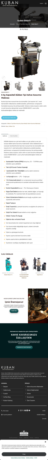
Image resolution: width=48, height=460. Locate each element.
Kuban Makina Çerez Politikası (18, 457)
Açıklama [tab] (5, 136)
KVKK (35, 457)
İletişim (31, 437)
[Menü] (46, 3)
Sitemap (37, 437)
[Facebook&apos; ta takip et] (18, 410)
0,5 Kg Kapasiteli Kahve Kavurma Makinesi (24, 276)
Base (7, 126)
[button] (45, 442)
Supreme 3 (40, 275)
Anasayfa (12, 24)
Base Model (24, 123)
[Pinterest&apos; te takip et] (25, 410)
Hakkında (26, 437)
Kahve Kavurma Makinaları (33, 123)
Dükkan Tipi (12, 126)
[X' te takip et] (23, 410)
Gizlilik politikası (29, 457)
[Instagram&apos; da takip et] (21, 410)
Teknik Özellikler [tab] (14, 136)
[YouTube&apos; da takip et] (29, 410)
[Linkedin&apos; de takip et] (27, 410)
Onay (24, 454)
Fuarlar (20, 437)
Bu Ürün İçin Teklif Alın (9, 117)
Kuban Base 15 (8, 275)
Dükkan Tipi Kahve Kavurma (23, 24)
